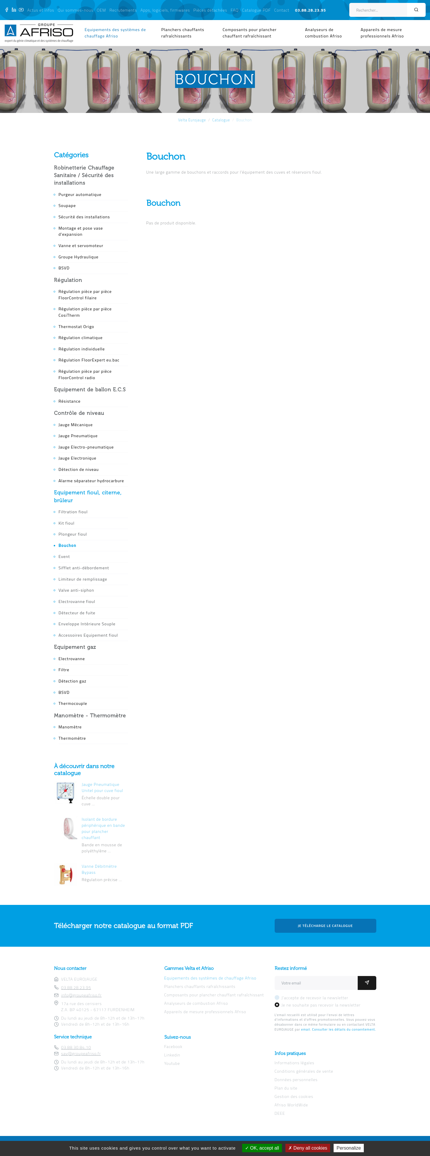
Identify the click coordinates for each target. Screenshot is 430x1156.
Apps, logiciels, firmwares (165, 10)
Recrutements (123, 10)
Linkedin (172, 1055)
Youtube (172, 1063)
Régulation (68, 280)
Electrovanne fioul (77, 601)
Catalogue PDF (256, 10)
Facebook (173, 1046)
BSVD (64, 268)
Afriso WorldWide (291, 1105)
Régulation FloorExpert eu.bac (89, 360)
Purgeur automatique (80, 194)
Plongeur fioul (73, 534)
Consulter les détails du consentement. (344, 1029)
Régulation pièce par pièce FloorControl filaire (85, 294)
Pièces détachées (210, 10)
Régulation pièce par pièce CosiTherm (85, 312)
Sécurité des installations (84, 217)
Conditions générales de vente (304, 1071)
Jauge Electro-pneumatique (86, 447)
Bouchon (67, 545)
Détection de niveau (79, 469)
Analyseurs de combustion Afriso (323, 32)
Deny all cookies (307, 1148)
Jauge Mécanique (76, 425)
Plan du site (286, 1088)
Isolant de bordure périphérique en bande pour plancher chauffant (103, 828)
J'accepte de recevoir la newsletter (315, 998)
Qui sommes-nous (75, 10)
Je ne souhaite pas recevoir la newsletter (321, 1005)
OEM (101, 10)
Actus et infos (40, 10)
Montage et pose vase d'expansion (81, 231)
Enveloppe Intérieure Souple (87, 624)
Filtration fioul (73, 512)
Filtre (64, 670)
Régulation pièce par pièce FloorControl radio (85, 374)
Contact (281, 10)
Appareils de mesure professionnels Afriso (382, 32)
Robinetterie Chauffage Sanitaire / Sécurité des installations (84, 175)
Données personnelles (296, 1079)
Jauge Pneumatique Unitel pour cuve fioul (102, 787)
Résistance (70, 401)
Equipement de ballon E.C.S (90, 389)
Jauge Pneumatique (78, 436)
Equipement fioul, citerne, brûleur (88, 496)
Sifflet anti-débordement (84, 568)
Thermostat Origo (76, 326)
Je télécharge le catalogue (325, 925)
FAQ (235, 10)
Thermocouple (73, 703)
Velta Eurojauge (192, 120)
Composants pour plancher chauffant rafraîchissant (250, 32)
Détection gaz (73, 681)
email (305, 1029)
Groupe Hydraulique (79, 257)
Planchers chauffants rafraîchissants (182, 32)
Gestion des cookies (294, 1096)
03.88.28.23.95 (310, 10)
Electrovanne (72, 659)
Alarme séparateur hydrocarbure (91, 481)
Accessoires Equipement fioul (88, 635)
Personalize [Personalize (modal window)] (349, 1148)
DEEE (280, 1113)
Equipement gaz (75, 647)
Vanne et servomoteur (81, 245)
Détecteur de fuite (77, 613)
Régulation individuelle (82, 349)
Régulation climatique (81, 337)
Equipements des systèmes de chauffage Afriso (115, 32)
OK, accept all (262, 1148)
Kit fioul (67, 523)
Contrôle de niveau (79, 413)
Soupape (67, 205)
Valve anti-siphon (76, 590)
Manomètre (70, 727)
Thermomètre (72, 738)
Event (64, 556)
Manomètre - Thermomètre (90, 715)
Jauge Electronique (78, 458)
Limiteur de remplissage (83, 579)
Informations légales (294, 1063)
